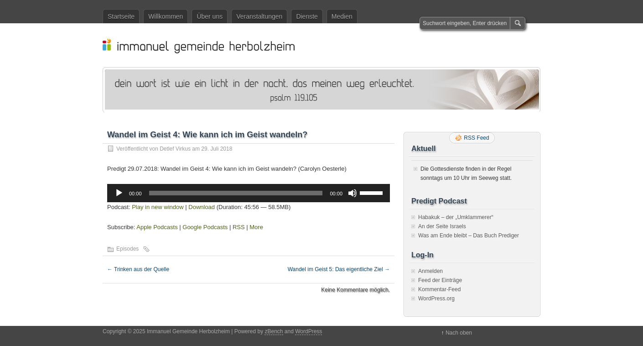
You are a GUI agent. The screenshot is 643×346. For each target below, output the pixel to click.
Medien (342, 16)
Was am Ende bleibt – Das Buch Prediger (468, 235)
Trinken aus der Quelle (138, 269)
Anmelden (430, 271)
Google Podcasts (205, 227)
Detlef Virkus (175, 149)
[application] (248, 193)
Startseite (121, 16)
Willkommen (165, 16)
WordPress (308, 331)
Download (201, 207)
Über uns (210, 16)
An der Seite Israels (442, 226)
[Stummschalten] (352, 193)
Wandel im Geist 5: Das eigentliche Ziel (339, 269)
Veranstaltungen (259, 16)
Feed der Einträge (440, 280)
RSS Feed (476, 138)
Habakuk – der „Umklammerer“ (455, 217)
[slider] (236, 193)
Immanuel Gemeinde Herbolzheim (326, 45)
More (256, 227)
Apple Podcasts (156, 227)
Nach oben (459, 333)
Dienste (306, 16)
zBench (273, 331)
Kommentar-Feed (439, 289)
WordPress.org (436, 298)
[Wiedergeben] (119, 193)
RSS (239, 227)
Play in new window (157, 207)
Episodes (127, 249)
